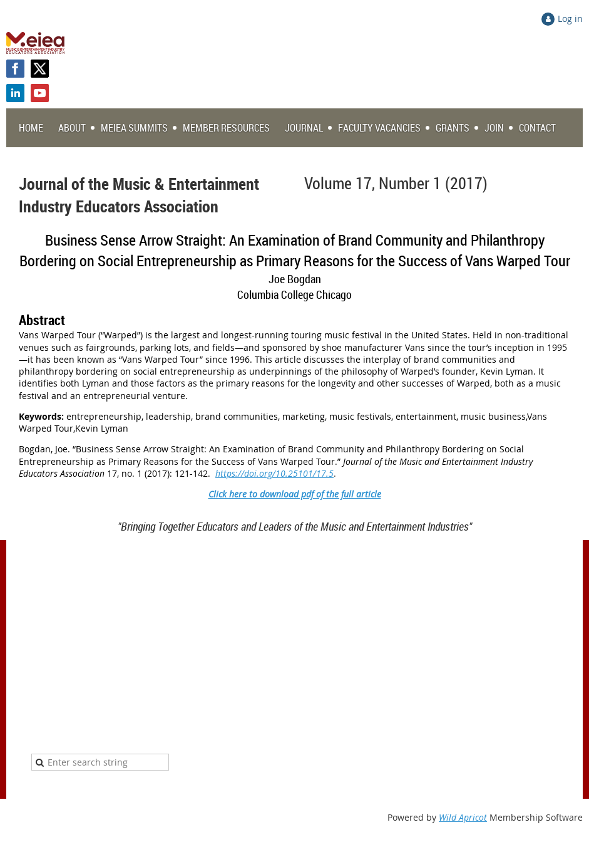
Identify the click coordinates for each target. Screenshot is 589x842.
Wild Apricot (463, 817)
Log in (570, 18)
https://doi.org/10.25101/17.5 (274, 473)
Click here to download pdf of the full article (294, 494)
